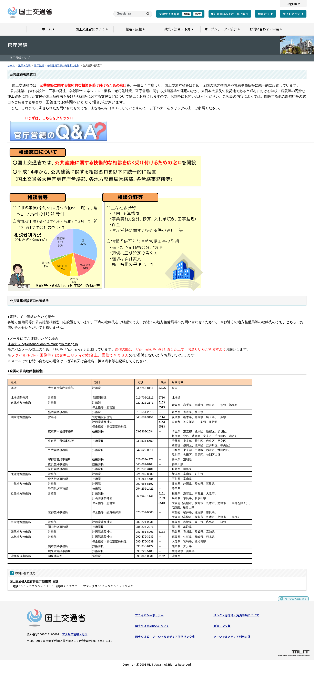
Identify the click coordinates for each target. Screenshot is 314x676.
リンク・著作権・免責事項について (236, 616)
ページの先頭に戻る (294, 601)
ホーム (11, 65)
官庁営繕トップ (20, 57)
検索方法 (263, 14)
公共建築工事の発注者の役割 (63, 65)
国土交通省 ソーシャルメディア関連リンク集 (165, 637)
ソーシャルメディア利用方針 (231, 637)
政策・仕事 (24, 65)
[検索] (128, 14)
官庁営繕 (39, 65)
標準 (187, 14)
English (291, 4)
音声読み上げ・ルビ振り (232, 14)
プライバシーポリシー (149, 616)
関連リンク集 (222, 627)
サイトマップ (291, 14)
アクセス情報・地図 (75, 635)
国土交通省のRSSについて (152, 627)
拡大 (198, 14)
